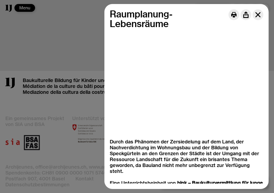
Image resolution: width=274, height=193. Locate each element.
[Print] (234, 14)
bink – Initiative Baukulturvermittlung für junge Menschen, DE (180, 169)
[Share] (246, 14)
